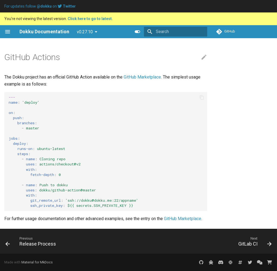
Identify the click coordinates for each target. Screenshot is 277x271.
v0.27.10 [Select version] (85, 31)
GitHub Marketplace (142, 77)
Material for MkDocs (37, 262)
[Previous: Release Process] (32, 241)
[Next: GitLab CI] (253, 241)
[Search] (175, 32)
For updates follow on (40, 6)
